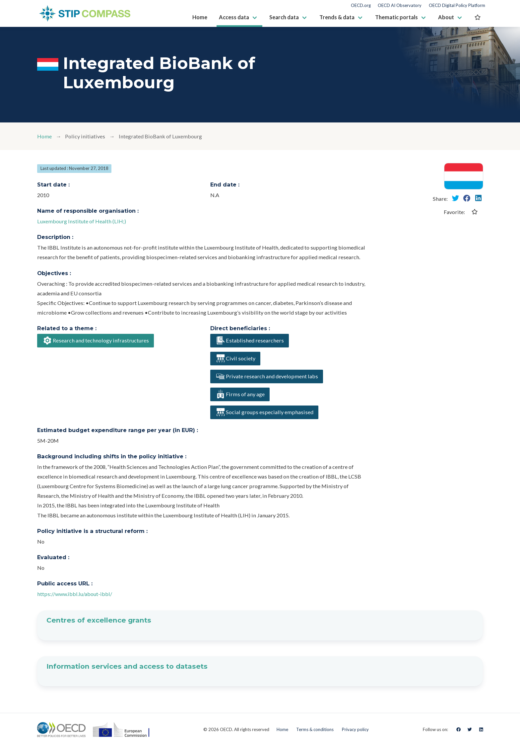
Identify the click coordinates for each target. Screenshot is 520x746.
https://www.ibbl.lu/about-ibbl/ (74, 594)
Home (44, 136)
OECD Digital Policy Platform (457, 5)
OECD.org (361, 5)
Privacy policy (355, 729)
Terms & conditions (315, 729)
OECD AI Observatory (400, 5)
